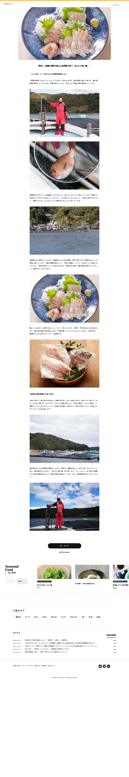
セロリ (39, 587)
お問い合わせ (16, 665)
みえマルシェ (51, 665)
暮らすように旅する (41, 665)
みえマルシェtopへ (64, 552)
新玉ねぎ (18, 617)
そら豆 (90, 617)
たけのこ (44, 617)
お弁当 (98, 617)
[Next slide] (22, 581)
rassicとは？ (116, 5)
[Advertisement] (65, 599)
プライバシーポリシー (28, 665)
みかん (36, 617)
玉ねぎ (115, 587)
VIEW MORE (111, 635)
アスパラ (63, 617)
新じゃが (54, 617)
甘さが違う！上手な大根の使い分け (85, 583)
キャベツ (27, 617)
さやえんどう (74, 617)
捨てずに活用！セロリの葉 (44, 585)
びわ (83, 617)
